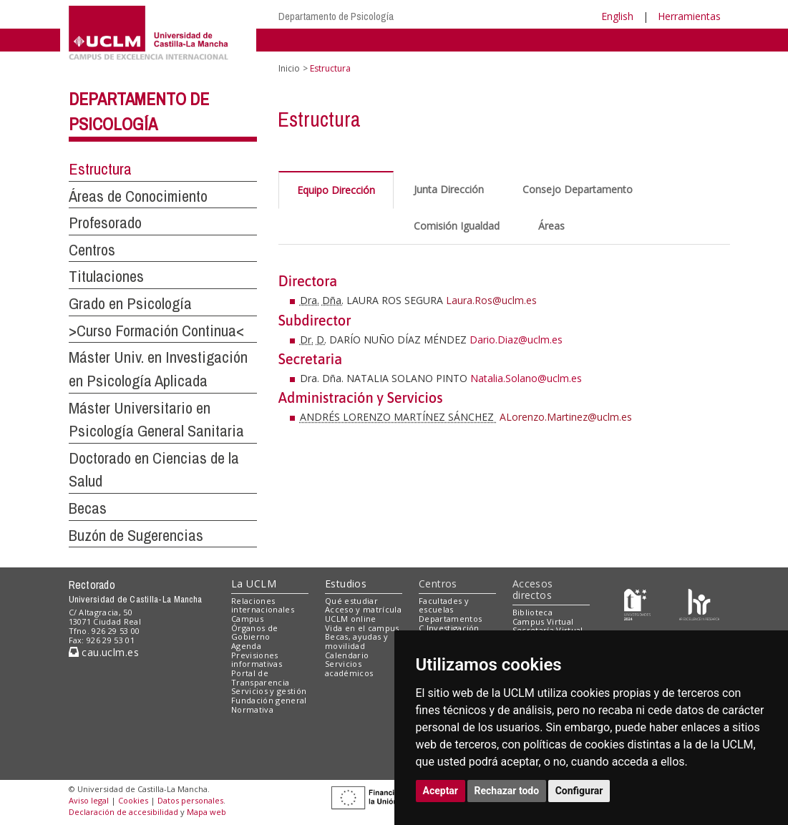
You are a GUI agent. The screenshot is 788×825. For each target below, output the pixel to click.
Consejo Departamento (577, 189)
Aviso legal (89, 800)
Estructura (100, 169)
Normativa (252, 709)
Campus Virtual (543, 621)
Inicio (289, 68)
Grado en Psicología (130, 303)
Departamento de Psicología (336, 16)
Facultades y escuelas (444, 605)
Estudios (345, 583)
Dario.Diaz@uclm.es (516, 339)
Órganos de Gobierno (254, 633)
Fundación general (269, 700)
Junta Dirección (449, 189)
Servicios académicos (349, 668)
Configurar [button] (579, 790)
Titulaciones (106, 276)
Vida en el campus (362, 628)
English (617, 16)
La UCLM (253, 583)
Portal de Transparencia (260, 678)
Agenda (246, 645)
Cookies (133, 800)
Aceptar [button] (441, 790)
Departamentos (450, 618)
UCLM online (350, 618)
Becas (88, 508)
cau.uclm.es (104, 652)
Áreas (551, 226)
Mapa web (206, 811)
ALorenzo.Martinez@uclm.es (566, 417)
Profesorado (105, 222)
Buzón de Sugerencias (136, 535)
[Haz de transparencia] (637, 603)
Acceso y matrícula (363, 609)
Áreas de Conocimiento (138, 196)
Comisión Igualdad (457, 226)
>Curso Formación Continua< (156, 330)
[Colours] (699, 603)
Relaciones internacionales (262, 605)
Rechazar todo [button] (507, 790)
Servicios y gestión (268, 690)
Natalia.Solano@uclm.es (526, 378)
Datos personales (190, 800)
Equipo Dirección (336, 190)
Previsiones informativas (256, 660)
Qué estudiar (351, 600)
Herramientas (689, 16)
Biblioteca (532, 612)
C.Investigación (449, 628)
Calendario (347, 655)
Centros (92, 249)
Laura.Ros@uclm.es (491, 300)
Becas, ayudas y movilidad (356, 641)
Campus (247, 618)
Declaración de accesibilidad (123, 811)
